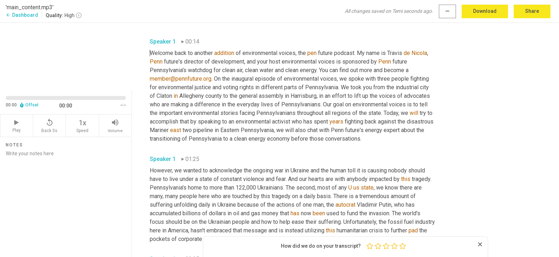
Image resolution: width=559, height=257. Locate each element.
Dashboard (22, 15)
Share (532, 11)
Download (485, 11)
